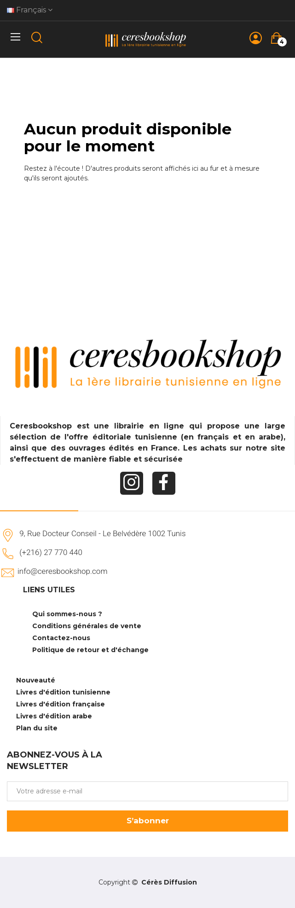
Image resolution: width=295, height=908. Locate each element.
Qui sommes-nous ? (67, 614)
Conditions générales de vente (86, 626)
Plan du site (37, 728)
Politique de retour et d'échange (90, 650)
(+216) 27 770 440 (50, 552)
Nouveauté (35, 680)
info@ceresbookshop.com (62, 571)
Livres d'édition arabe (54, 716)
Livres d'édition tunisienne (63, 692)
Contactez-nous (61, 638)
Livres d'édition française (60, 704)
